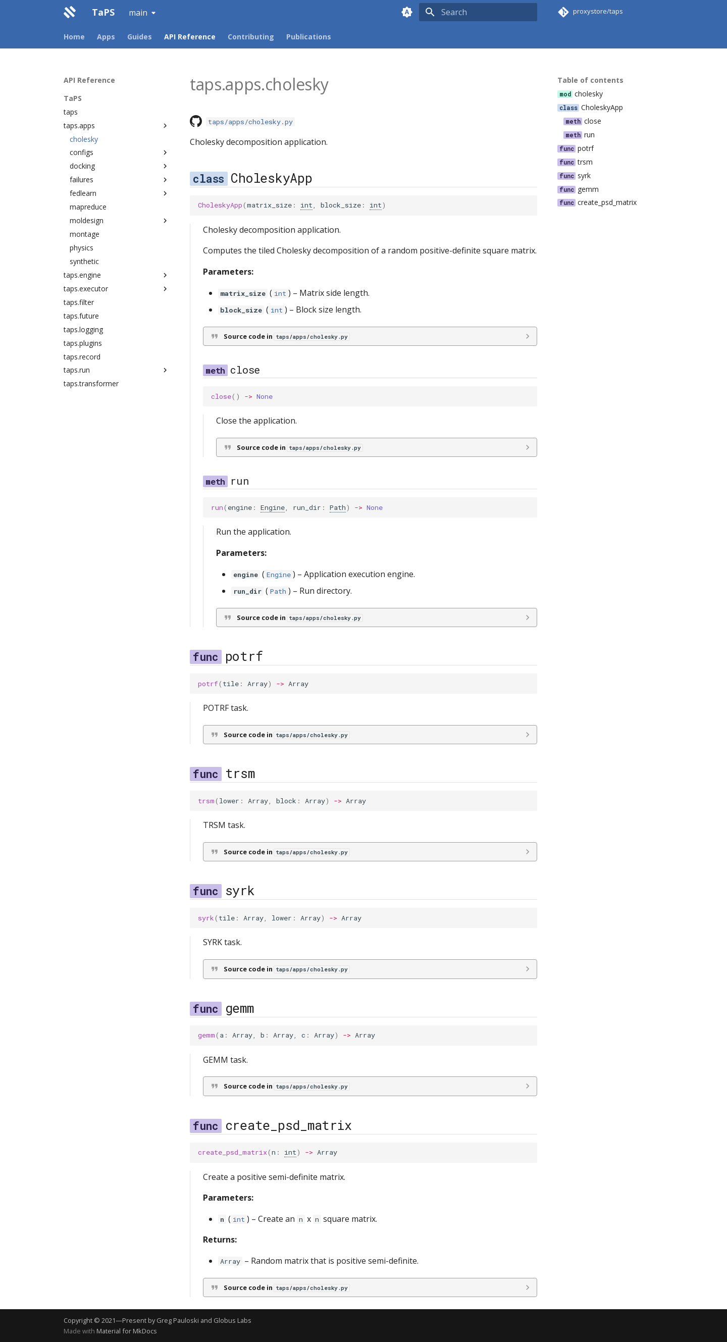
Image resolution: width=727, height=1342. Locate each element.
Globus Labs (232, 1320)
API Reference (190, 36)
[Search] (478, 12)
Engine (273, 507)
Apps (106, 36)
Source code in (286, 336)
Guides (139, 36)
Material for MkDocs (126, 1330)
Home (74, 36)
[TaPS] (70, 12)
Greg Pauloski (178, 1320)
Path (338, 507)
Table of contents (590, 80)
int (306, 205)
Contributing (251, 36)
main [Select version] (138, 12)
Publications (308, 36)
